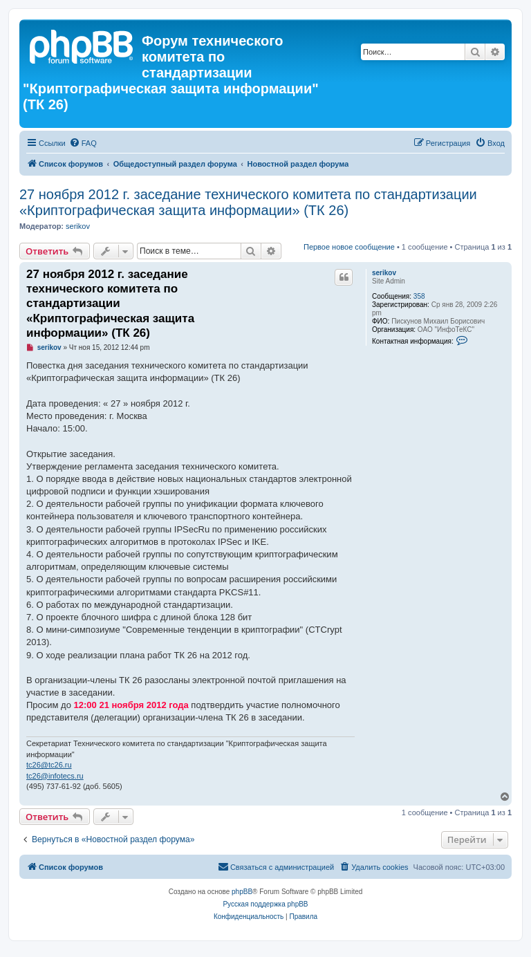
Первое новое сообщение (349, 247)
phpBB (242, 891)
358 (419, 296)
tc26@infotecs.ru (55, 776)
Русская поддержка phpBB (265, 904)
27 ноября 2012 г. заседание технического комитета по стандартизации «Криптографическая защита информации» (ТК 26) (248, 202)
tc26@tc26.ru (49, 765)
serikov (78, 226)
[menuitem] (83, 143)
